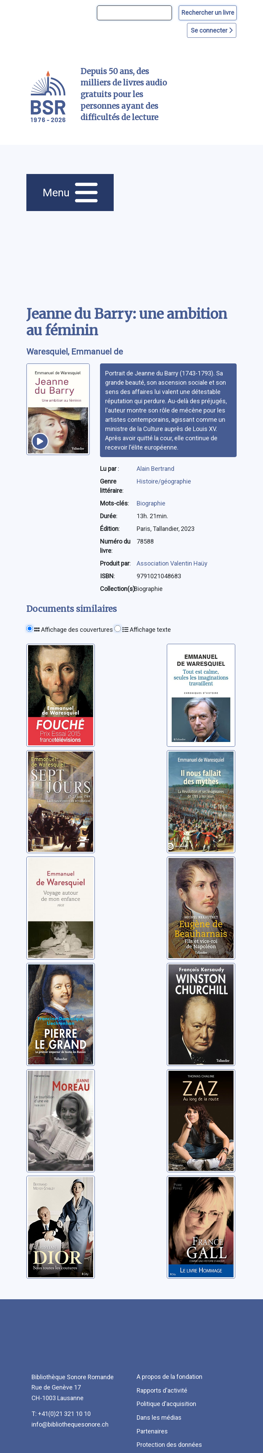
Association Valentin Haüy (172, 563)
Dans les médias (159, 1417)
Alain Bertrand (155, 468)
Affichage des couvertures (73, 629)
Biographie (151, 503)
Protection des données (169, 1444)
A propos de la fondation (169, 1376)
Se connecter (212, 30)
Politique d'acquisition (166, 1403)
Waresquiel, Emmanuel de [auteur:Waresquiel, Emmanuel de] (74, 352)
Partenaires (152, 1431)
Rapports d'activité (162, 1390)
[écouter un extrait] (40, 441)
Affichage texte (146, 629)
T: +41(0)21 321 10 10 (61, 1413)
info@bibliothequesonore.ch (70, 1424)
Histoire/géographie (164, 481)
